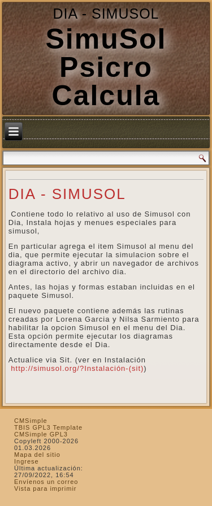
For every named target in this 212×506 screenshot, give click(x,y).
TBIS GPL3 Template (48, 427)
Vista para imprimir (45, 488)
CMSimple (30, 420)
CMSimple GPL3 (41, 434)
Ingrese (26, 461)
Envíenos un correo (46, 481)
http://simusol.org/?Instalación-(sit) (76, 368)
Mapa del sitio (37, 454)
